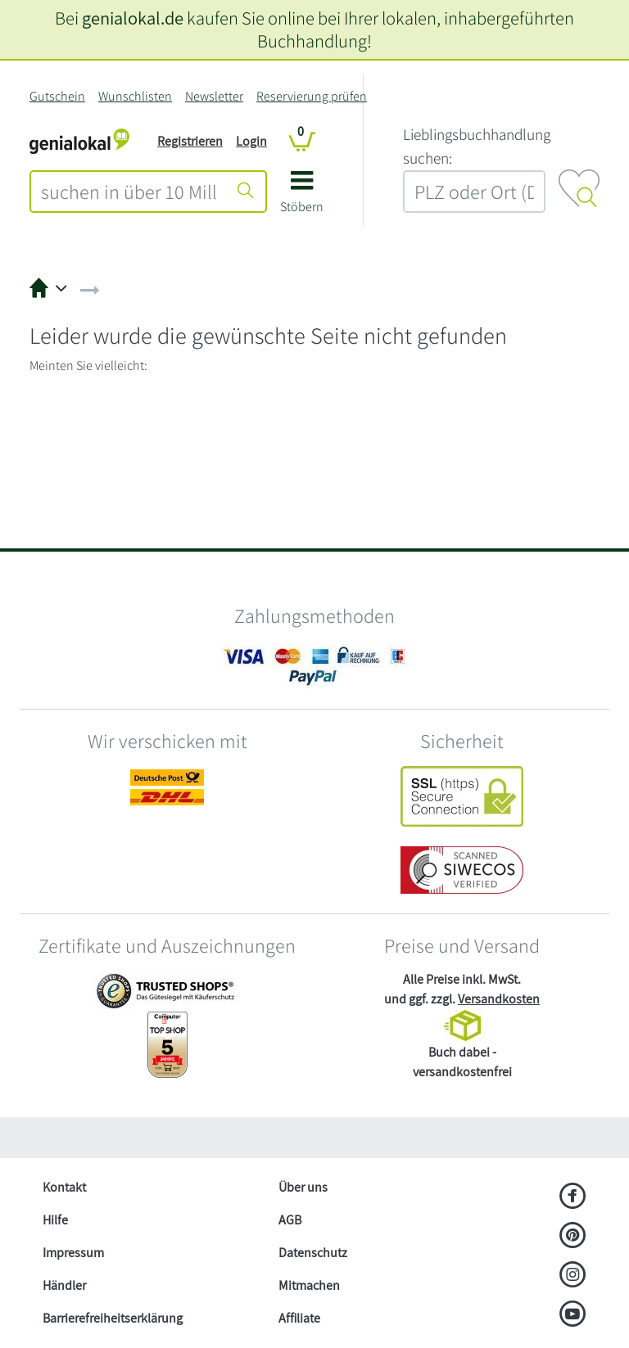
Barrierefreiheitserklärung (113, 1318)
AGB (289, 1220)
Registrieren (190, 141)
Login (251, 141)
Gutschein (57, 96)
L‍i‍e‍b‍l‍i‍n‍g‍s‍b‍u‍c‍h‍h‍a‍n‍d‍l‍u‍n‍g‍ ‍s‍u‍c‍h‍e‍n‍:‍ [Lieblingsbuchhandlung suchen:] (476, 146)
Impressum (73, 1252)
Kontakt (64, 1187)
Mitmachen (309, 1285)
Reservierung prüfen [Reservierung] (311, 96)
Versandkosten (499, 999)
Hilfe (55, 1220)
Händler (64, 1285)
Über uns (303, 1187)
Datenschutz (312, 1252)
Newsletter (214, 96)
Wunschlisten (135, 96)
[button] (302, 197)
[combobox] (129, 191)
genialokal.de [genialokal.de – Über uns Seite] (132, 17)
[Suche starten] (245, 191)
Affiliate (299, 1318)
